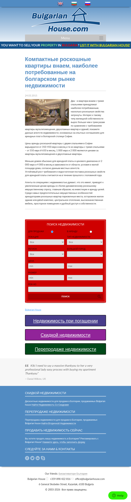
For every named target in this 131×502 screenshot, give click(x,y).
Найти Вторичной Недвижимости (58, 423)
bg (74, 3)
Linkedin (38, 458)
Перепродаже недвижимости (65, 349)
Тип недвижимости (78, 237)
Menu (65, 38)
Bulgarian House (33, 309)
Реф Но (32, 284)
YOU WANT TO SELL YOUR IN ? (65, 45)
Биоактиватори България (73, 473)
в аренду (72, 231)
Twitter (32, 458)
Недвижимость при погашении (65, 320)
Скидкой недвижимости (66, 335)
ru (87, 3)
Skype (43, 458)
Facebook (27, 458)
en (60, 3)
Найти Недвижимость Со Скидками (50, 404)
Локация (33, 237)
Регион (32, 249)
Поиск (65, 296)
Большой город (76, 249)
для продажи (36, 231)
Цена (31, 261)
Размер (32, 272)
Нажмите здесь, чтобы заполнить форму (63, 442)
